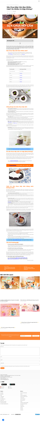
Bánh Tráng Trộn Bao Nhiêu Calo (21, 257)
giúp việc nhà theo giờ (14, 160)
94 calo (11, 54)
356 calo (23, 54)
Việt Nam (3, 386)
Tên (1, 356)
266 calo (21, 79)
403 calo (21, 75)
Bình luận (2, 346)
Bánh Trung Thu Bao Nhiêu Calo (13, 258)
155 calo (21, 81)
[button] (39, 1)
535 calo (21, 77)
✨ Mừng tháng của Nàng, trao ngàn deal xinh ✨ (29, 322)
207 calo (21, 73)
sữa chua (10, 53)
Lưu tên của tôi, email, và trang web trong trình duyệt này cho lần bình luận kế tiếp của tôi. (15, 366)
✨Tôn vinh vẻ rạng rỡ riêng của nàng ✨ (7, 327)
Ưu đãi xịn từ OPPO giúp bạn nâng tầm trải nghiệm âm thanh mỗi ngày (9, 300)
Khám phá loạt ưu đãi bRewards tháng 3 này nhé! (29, 300)
